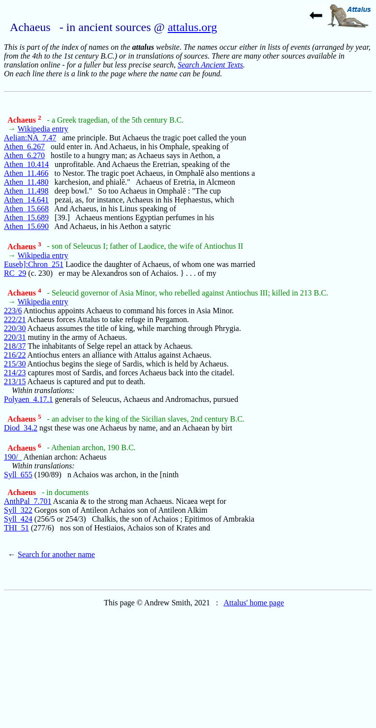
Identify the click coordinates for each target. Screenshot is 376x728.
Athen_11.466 (26, 173)
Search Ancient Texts (210, 65)
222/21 (15, 319)
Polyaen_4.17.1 (28, 399)
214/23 (15, 372)
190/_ (13, 457)
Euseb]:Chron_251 (33, 264)
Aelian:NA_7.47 (30, 137)
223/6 (13, 310)
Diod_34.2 (20, 428)
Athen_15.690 (26, 226)
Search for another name (56, 554)
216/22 (15, 355)
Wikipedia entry (43, 129)
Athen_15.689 (26, 217)
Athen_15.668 (26, 208)
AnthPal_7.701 (27, 501)
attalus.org (192, 27)
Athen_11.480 (26, 182)
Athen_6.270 (24, 155)
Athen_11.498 (26, 191)
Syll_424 (18, 519)
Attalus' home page (253, 602)
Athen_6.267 (24, 146)
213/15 (15, 381)
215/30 (15, 364)
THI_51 (16, 528)
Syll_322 (18, 510)
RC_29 (15, 273)
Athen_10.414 (26, 164)
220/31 (15, 337)
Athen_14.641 (26, 200)
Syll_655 (18, 474)
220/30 (15, 328)
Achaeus (24, 120)
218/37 (15, 346)
